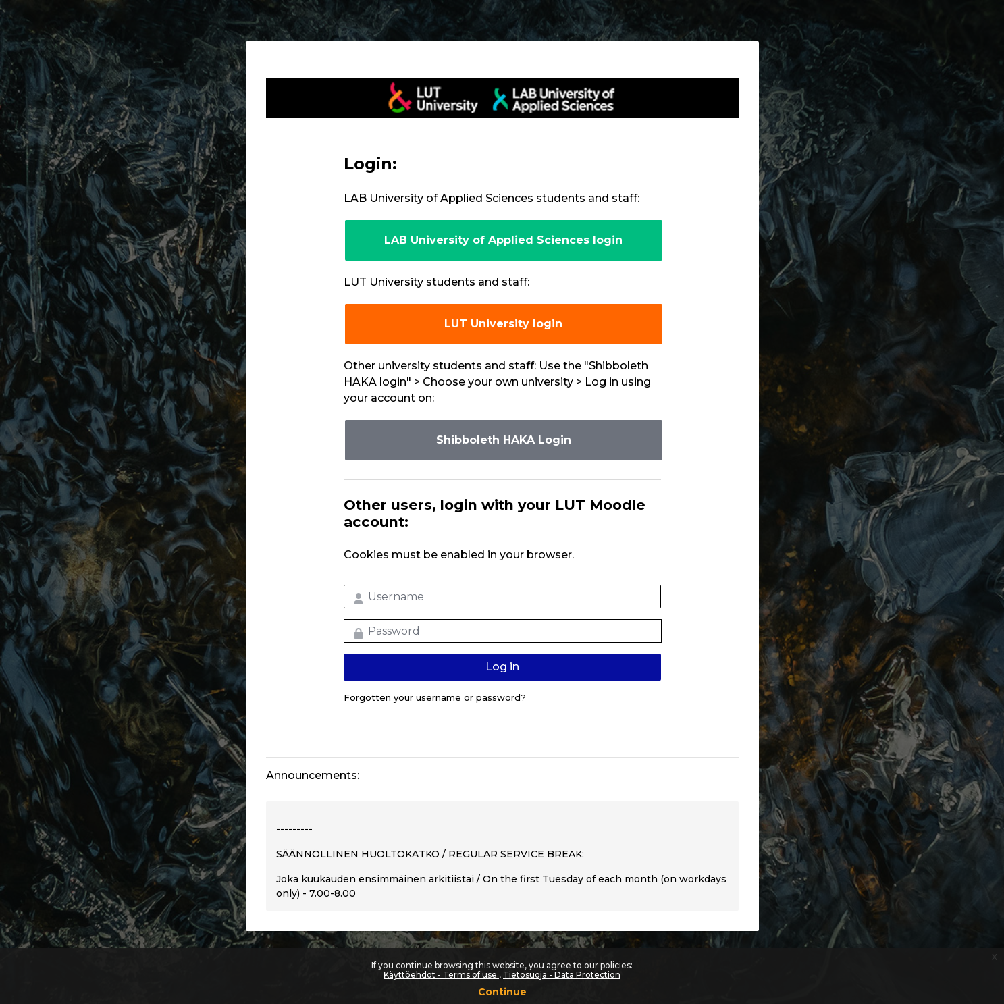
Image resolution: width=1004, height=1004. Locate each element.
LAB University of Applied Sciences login (503, 240)
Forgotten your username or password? (435, 697)
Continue (502, 992)
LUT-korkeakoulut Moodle (502, 98)
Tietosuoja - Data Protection (561, 975)
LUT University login (503, 323)
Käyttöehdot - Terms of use (441, 975)
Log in (502, 666)
